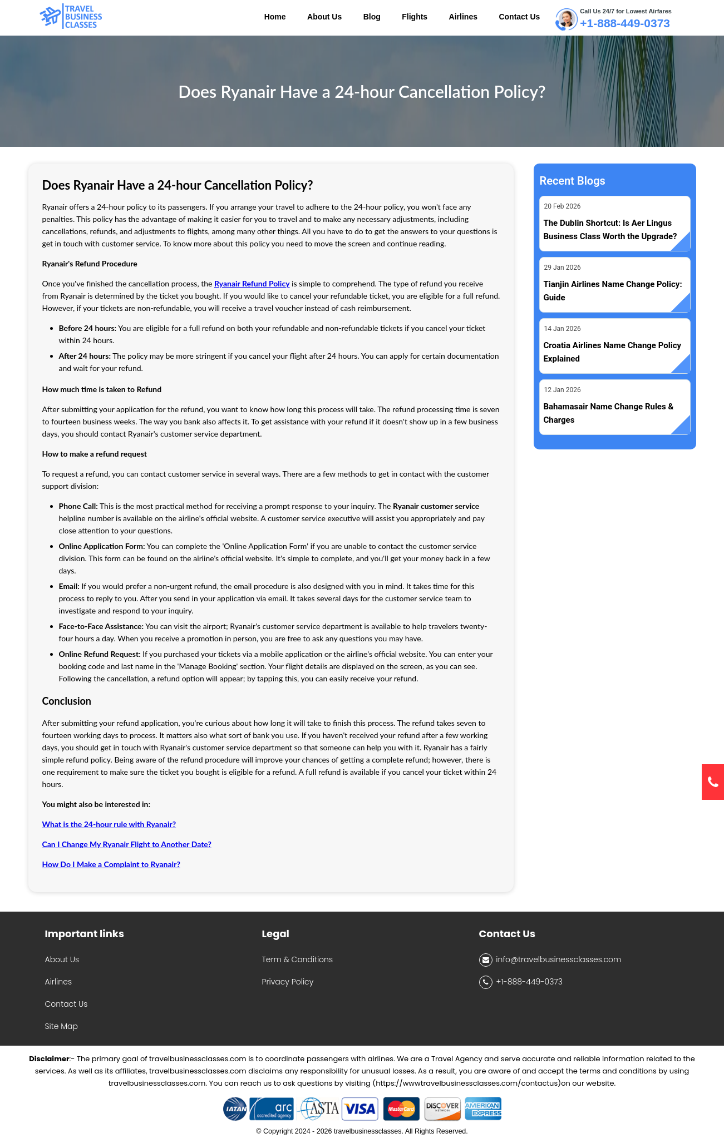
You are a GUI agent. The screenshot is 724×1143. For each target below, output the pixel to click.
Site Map (61, 1026)
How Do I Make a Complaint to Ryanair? (111, 864)
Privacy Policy (288, 981)
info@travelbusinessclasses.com (550, 960)
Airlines (58, 981)
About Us (62, 959)
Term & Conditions (297, 959)
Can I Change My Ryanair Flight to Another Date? (126, 844)
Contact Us (66, 1004)
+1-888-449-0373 (625, 23)
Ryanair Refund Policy (252, 283)
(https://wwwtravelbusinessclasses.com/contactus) (466, 1083)
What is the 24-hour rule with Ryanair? (109, 824)
